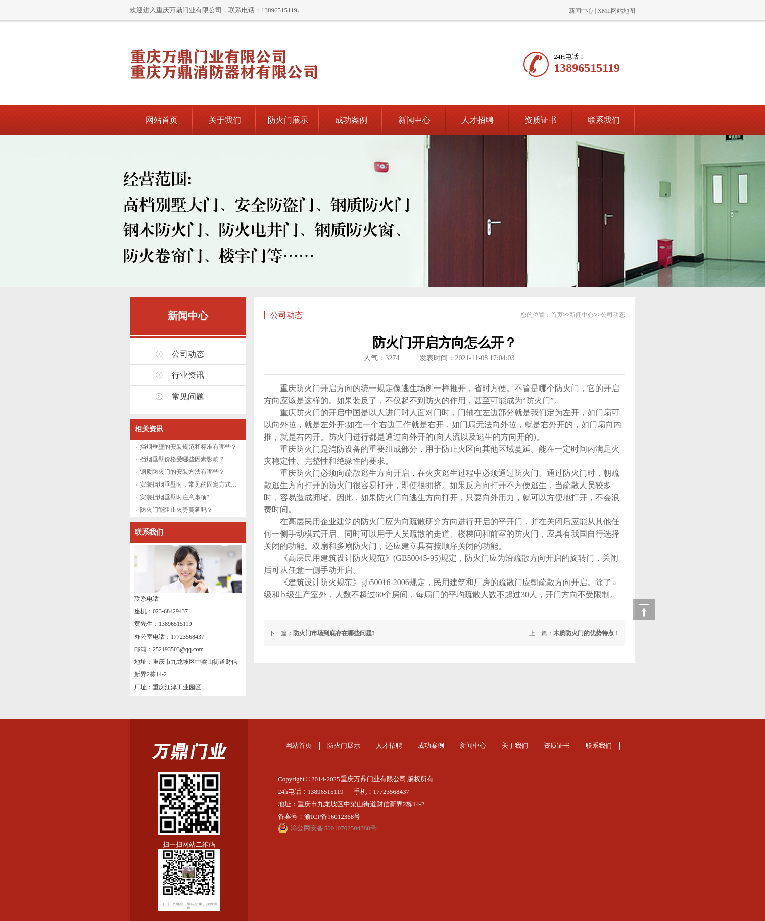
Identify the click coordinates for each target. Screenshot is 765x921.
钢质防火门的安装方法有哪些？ (182, 471)
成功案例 (351, 120)
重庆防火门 (300, 412)
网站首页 (162, 120)
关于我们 (225, 120)
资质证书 (540, 120)
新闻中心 (581, 10)
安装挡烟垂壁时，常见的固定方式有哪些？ (197, 484)
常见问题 (188, 396)
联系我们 (604, 120)
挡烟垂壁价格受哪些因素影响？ (182, 459)
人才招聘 (477, 120)
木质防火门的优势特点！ (586, 633)
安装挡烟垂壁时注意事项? (174, 497)
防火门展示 (288, 120)
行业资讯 (188, 375)
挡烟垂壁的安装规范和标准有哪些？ (188, 446)
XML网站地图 (616, 10)
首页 (557, 314)
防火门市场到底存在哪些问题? (334, 633)
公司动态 (188, 354)
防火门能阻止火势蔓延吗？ (176, 509)
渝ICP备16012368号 (332, 816)
